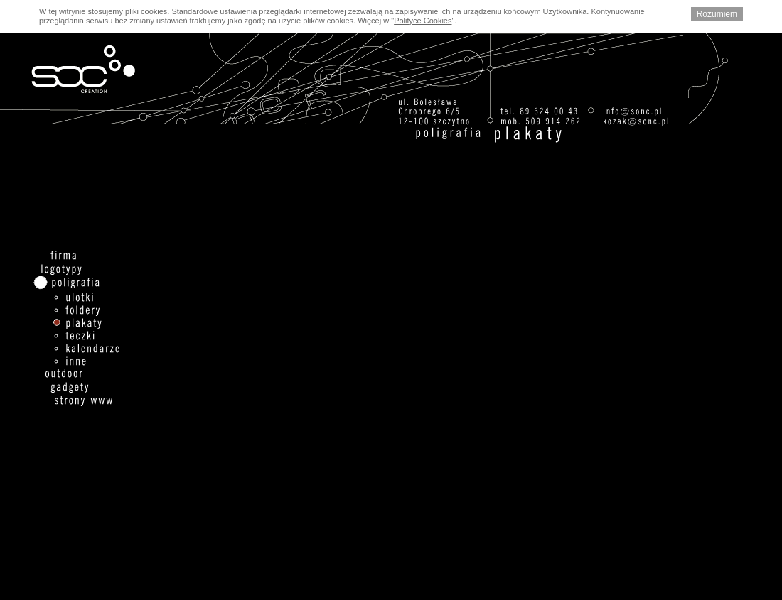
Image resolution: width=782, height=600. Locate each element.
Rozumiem (717, 14)
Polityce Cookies (422, 20)
